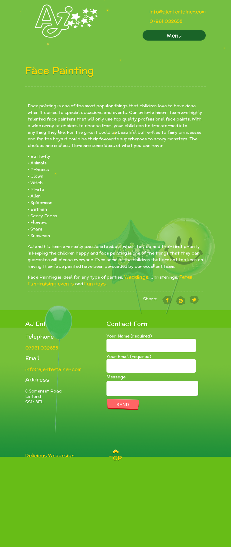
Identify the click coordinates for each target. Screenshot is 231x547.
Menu (174, 35)
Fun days (95, 283)
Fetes (185, 277)
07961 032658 (165, 21)
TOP (115, 458)
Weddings (136, 277)
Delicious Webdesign (50, 455)
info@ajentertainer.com (177, 11)
